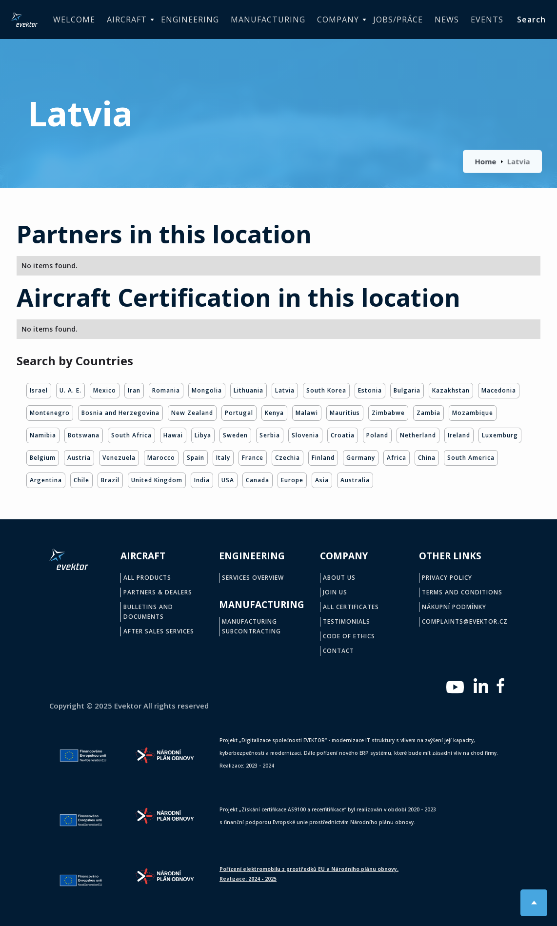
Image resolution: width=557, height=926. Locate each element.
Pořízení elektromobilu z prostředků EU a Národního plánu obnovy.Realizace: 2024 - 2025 (308, 874)
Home (486, 161)
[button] (128, 19)
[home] (24, 19)
